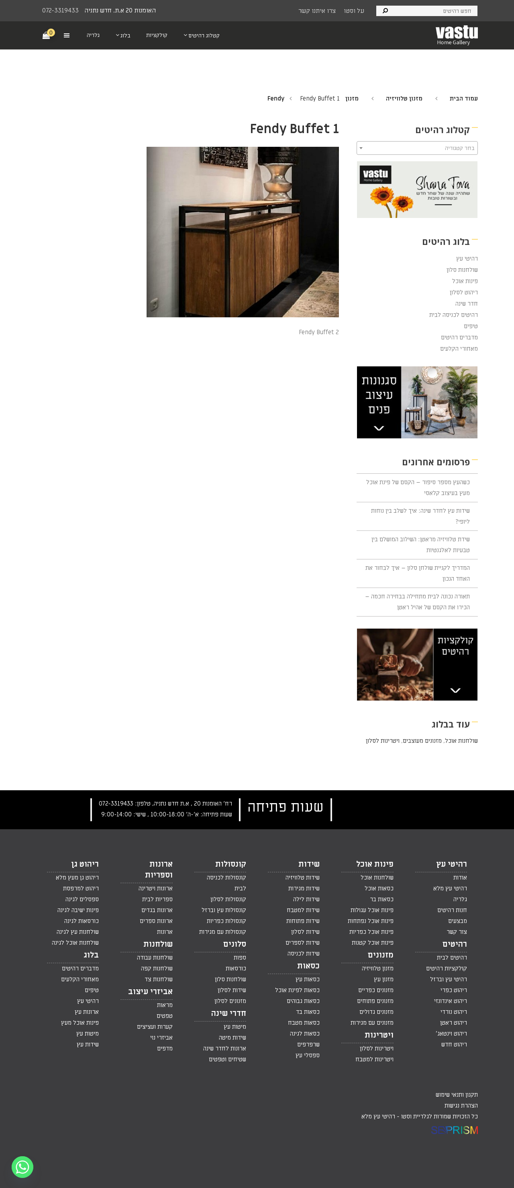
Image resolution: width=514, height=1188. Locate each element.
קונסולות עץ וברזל (224, 910)
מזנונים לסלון (230, 1001)
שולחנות (158, 944)
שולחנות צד (159, 979)
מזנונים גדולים (376, 1012)
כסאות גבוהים (303, 1001)
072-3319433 (60, 10)
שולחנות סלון (462, 270)
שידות (309, 864)
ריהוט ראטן (453, 1023)
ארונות (165, 932)
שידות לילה (306, 899)
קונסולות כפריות (226, 921)
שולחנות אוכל (461, 741)
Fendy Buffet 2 (319, 332)
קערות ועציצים (155, 1027)
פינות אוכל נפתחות (371, 921)
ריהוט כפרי (454, 990)
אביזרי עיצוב (150, 992)
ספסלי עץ (308, 1055)
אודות (460, 878)
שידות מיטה (232, 1038)
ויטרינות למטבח (374, 1059)
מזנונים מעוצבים (422, 741)
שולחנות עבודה (155, 958)
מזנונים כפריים (376, 990)
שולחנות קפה (157, 968)
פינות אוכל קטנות (373, 943)
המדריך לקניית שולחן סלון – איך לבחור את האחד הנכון (417, 573)
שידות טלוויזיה (303, 878)
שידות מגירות (304, 888)
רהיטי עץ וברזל (448, 979)
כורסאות (236, 968)
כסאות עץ (308, 979)
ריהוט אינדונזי (450, 1001)
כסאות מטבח (304, 1023)
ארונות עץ (87, 1012)
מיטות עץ (235, 1027)
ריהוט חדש (454, 1044)
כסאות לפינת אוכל (297, 990)
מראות (165, 1005)
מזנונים (381, 955)
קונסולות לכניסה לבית (226, 883)
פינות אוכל (465, 281)
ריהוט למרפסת (81, 888)
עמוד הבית (464, 99)
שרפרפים (308, 1044)
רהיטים (455, 944)
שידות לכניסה (304, 954)
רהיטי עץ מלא (450, 888)
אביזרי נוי (161, 1038)
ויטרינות (379, 1035)
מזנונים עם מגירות (372, 1023)
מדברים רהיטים (459, 337)
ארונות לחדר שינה (224, 1048)
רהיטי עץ (467, 259)
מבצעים (457, 921)
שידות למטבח (303, 910)
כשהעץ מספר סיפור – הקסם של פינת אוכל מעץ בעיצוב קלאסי (418, 487)
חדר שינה (466, 304)
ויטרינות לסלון (383, 741)
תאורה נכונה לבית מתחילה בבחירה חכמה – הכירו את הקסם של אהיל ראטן (417, 601)
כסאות (308, 966)
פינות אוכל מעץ (80, 1023)
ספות (240, 958)
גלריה (460, 899)
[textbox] (417, 148)
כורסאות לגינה (81, 921)
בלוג (91, 955)
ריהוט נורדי (454, 1012)
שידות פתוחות (303, 921)
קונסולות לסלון (228, 899)
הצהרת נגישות (461, 1106)
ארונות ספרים (156, 921)
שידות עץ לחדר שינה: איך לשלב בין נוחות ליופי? (420, 516)
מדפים (165, 1048)
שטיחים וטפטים (227, 1059)
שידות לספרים (303, 943)
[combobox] (417, 148)
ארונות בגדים (157, 910)
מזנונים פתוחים (375, 1001)
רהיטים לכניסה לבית (453, 315)
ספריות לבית (157, 899)
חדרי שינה (228, 1013)
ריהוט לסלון (464, 292)
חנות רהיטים (452, 910)
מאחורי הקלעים (459, 349)
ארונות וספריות (159, 869)
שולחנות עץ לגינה (78, 932)
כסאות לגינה (305, 1034)
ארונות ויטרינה (156, 888)
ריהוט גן (85, 864)
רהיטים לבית (452, 958)
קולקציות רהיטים (446, 968)
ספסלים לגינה (82, 899)
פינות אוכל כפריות (371, 932)
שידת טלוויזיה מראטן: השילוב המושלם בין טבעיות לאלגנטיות (420, 544)
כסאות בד (308, 1012)
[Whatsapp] (22, 1167)
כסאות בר (382, 899)
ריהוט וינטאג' (451, 1034)
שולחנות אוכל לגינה (75, 943)
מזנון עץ (384, 979)
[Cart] (46, 35)
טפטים (165, 1016)
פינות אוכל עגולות (372, 910)
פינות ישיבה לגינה (78, 910)
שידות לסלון (305, 932)
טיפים (471, 326)
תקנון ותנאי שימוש (457, 1095)
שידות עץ (88, 1044)
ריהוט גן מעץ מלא (77, 878)
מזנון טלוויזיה (404, 99)
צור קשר (457, 932)
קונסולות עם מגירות (222, 932)
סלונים (234, 944)
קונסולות (230, 864)
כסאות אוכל (379, 888)
